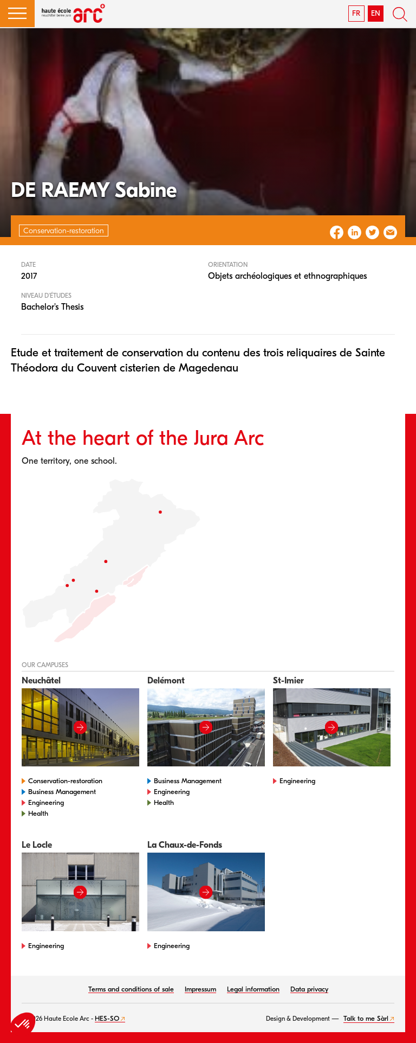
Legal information (253, 989)
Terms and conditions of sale (131, 989)
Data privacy (309, 989)
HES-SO (107, 1018)
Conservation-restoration (65, 781)
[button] (17, 13)
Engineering (46, 802)
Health (38, 813)
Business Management (62, 792)
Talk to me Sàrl (365, 1018)
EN (375, 13)
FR (356, 13)
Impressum (200, 989)
